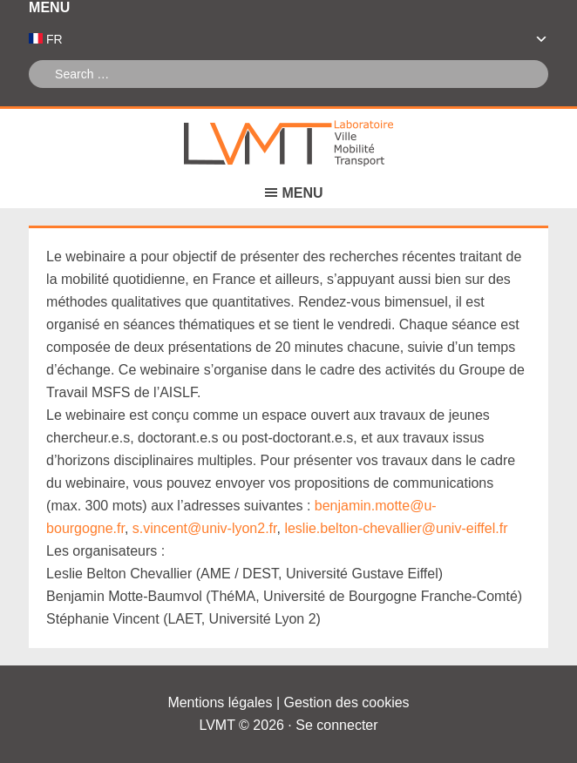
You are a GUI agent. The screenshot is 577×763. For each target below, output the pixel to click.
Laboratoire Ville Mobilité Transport (288, 144)
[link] (364, 324)
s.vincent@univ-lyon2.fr (204, 528)
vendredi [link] (364, 324)
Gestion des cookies (347, 702)
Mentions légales (219, 702)
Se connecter (336, 725)
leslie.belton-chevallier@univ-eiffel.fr (395, 528)
